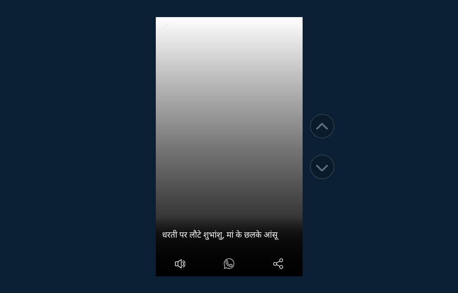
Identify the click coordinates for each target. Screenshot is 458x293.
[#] (229, 264)
